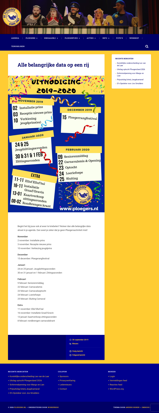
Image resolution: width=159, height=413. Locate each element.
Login (112, 376)
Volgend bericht (78, 355)
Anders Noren (132, 407)
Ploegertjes (71, 38)
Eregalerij (50, 38)
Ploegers (30, 38)
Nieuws (75, 344)
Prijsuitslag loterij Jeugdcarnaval (130, 79)
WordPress (53, 407)
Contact (63, 389)
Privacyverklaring (67, 380)
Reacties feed (116, 384)
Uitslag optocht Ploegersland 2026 (131, 69)
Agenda (15, 38)
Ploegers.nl (20, 407)
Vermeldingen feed (118, 380)
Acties (90, 38)
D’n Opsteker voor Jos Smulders (130, 83)
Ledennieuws (66, 384)
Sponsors (64, 376)
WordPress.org (117, 389)
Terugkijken (18, 46)
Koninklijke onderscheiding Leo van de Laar (29, 376)
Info (104, 38)
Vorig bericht (77, 351)
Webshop (134, 38)
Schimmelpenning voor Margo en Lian (27, 384)
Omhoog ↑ (146, 407)
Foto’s (119, 38)
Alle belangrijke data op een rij (53, 65)
